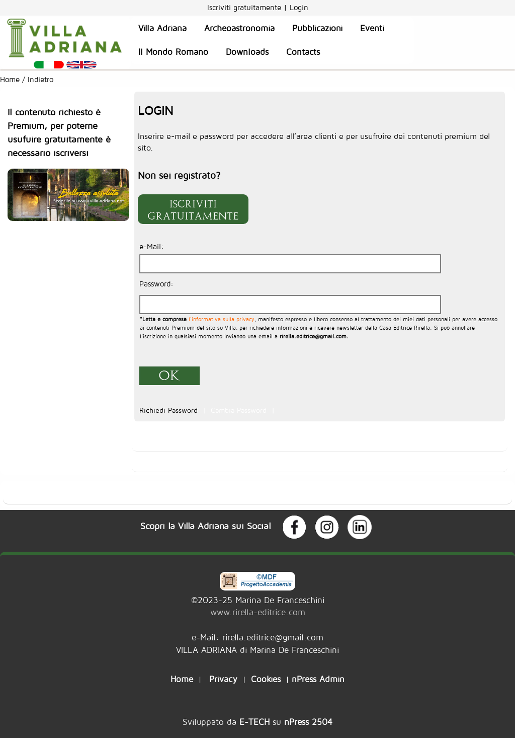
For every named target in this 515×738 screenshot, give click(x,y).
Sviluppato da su (257, 721)
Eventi (372, 28)
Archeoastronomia (239, 28)
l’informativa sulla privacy (220, 319)
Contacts (303, 52)
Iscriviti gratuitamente (245, 7)
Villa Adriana (162, 28)
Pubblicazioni (317, 28)
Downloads (247, 52)
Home (10, 79)
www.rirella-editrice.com (257, 612)
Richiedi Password (169, 410)
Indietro (42, 79)
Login (299, 7)
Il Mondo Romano (173, 52)
